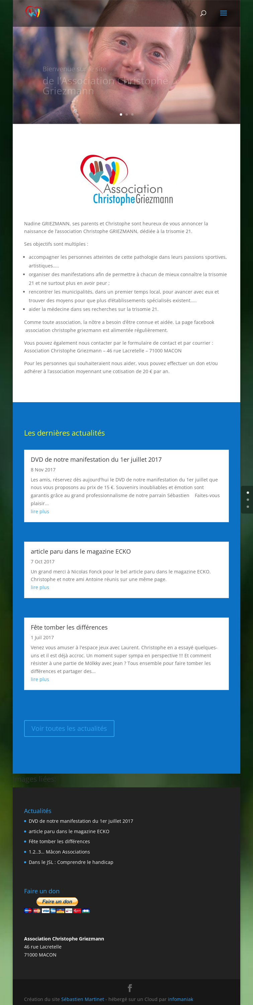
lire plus (40, 511)
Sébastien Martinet (82, 999)
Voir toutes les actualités (69, 728)
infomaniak (180, 999)
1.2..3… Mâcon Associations (59, 852)
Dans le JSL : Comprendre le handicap (71, 862)
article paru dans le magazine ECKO (81, 551)
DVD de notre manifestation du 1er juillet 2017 (96, 459)
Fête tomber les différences (69, 627)
